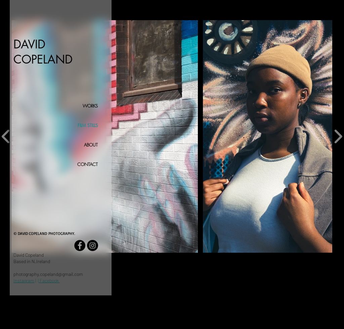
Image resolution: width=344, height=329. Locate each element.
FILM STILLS (88, 125)
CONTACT (87, 164)
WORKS (90, 106)
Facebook (49, 280)
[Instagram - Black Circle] (92, 245)
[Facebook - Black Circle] (79, 245)
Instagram (23, 280)
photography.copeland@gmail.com (48, 274)
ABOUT (91, 145)
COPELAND (43, 59)
